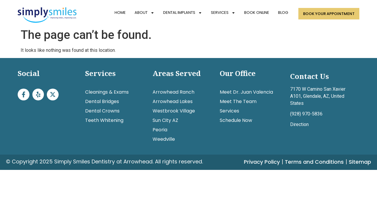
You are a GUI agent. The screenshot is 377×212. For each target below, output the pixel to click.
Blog (283, 12)
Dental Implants (182, 13)
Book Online (256, 12)
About (144, 13)
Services (223, 13)
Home (120, 12)
